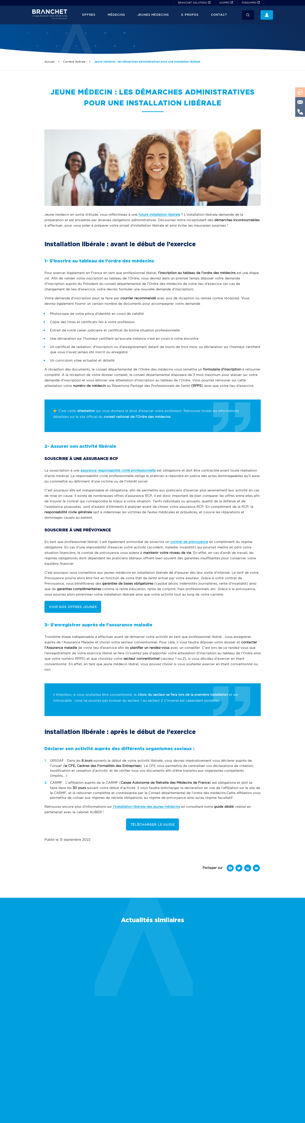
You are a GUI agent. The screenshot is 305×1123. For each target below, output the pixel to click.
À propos (189, 15)
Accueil (49, 62)
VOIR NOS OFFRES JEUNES (73, 607)
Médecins (116, 15)
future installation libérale (159, 214)
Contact (219, 15)
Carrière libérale (74, 62)
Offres (88, 15)
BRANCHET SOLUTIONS (192, 3)
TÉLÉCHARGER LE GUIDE (152, 824)
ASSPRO (224, 3)
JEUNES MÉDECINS (153, 15)
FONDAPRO (249, 3)
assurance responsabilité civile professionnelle (118, 470)
